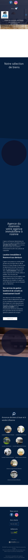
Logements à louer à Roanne (8, 434)
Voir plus (10, 318)
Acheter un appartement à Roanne (14, 468)
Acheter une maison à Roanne (14, 479)
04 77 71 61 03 (14, 23)
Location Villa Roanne (6, 446)
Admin (5, 551)
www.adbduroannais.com (14, 22)
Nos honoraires (19, 550)
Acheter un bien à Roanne (20, 457)
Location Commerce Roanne (8, 457)
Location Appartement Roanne (19, 446)
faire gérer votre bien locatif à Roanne (12, 305)
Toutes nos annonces (11, 551)
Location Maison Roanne (21, 434)
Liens (24, 550)
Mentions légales (11, 550)
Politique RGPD (20, 551)
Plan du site (5, 550)
